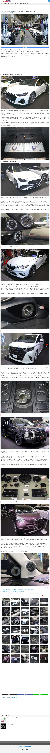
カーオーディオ (6, 3)
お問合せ (20, 746)
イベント (4, 697)
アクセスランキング (26, 3)
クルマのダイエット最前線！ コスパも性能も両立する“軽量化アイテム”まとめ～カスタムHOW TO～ (18, 589)
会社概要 (24, 746)
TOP (25, 742)
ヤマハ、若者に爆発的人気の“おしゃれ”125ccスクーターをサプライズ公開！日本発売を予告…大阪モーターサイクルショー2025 (23, 593)
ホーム (2, 3)
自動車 (21, 3)
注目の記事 (8, 697)
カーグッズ (16, 3)
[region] (25, 7)
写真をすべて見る (25, 47)
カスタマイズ (12, 3)
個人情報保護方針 (28, 746)
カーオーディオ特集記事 (9, 12)
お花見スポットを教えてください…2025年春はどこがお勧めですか (13, 591)
